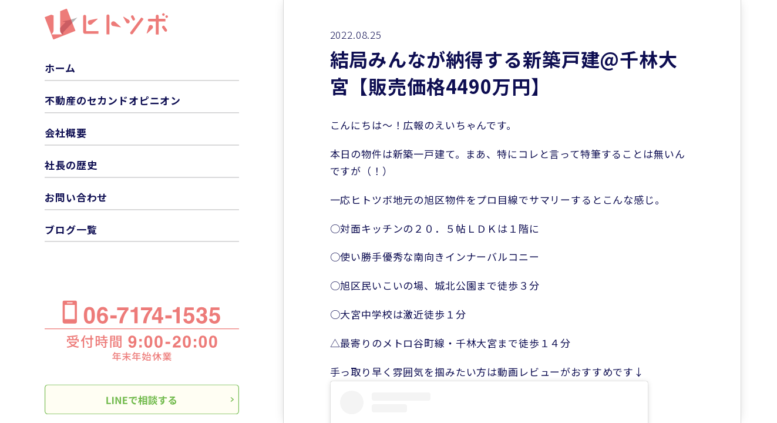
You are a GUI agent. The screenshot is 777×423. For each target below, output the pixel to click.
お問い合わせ (76, 197)
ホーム (60, 68)
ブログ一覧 (71, 229)
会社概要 (65, 132)
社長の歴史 (71, 164)
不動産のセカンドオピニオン (113, 100)
